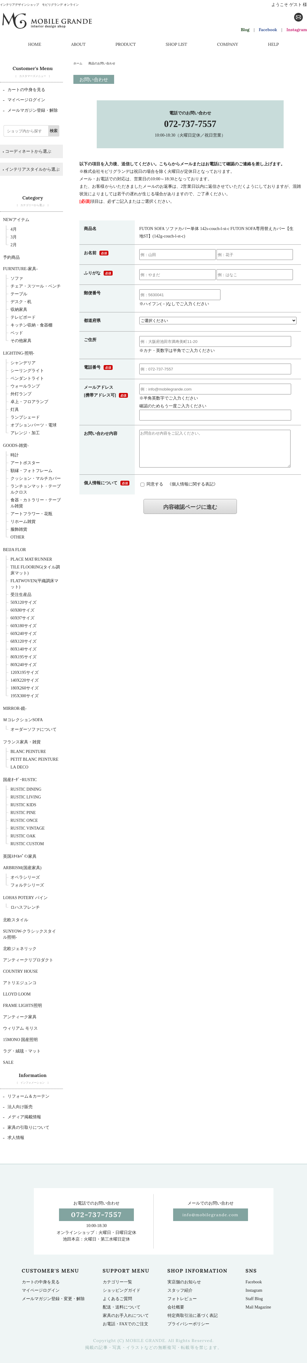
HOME (34, 44)
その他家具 (20, 340)
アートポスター (25, 463)
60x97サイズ (22, 618)
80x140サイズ (23, 649)
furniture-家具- (20, 269)
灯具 (14, 409)
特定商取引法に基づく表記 (192, 1315)
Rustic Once (24, 820)
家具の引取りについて (26, 1127)
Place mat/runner (31, 559)
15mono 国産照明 (20, 1039)
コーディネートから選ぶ (27, 151)
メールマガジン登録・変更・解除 (53, 1299)
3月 (13, 237)
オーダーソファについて (33, 729)
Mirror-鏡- (15, 708)
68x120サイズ (23, 641)
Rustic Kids (23, 805)
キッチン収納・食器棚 (31, 325)
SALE (8, 1062)
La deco (19, 767)
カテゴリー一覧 (117, 1282)
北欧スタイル (15, 920)
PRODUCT (125, 44)
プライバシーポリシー (188, 1324)
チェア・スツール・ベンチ (35, 286)
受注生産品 (20, 594)
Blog (245, 29)
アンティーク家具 (20, 1017)
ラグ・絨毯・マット (22, 1051)
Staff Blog (254, 1299)
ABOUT (78, 44)
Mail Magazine (258, 1307)
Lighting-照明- (18, 353)
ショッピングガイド (121, 1290)
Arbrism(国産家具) (22, 868)
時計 (14, 455)
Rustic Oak (23, 836)
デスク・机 (20, 301)
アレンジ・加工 (25, 433)
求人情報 (13, 1137)
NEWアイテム (16, 219)
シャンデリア (23, 363)
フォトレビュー (182, 1299)
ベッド (16, 333)
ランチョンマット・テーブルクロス (35, 489)
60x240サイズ (23, 633)
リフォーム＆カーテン (26, 1096)
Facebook (268, 29)
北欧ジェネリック (20, 948)
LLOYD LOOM (17, 994)
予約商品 (11, 257)
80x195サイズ (23, 657)
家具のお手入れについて (126, 1315)
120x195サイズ (24, 672)
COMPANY (227, 44)
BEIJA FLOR (14, 549)
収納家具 (18, 309)
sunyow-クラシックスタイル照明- (29, 934)
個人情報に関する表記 (193, 491)
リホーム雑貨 (23, 521)
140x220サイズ (24, 680)
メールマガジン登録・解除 (30, 110)
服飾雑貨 (18, 529)
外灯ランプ (20, 394)
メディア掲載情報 (22, 1117)
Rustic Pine (23, 812)
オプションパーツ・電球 (33, 425)
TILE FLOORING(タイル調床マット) (35, 570)
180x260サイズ (24, 688)
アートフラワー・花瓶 (31, 514)
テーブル (18, 294)
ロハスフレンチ (25, 907)
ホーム (77, 63)
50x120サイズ (23, 602)
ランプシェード (25, 417)
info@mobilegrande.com (210, 1214)
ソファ (16, 278)
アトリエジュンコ (20, 983)
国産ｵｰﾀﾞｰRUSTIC (20, 779)
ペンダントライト (27, 378)
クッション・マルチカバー (35, 478)
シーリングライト (27, 370)
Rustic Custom (27, 844)
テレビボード (23, 317)
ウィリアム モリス (20, 1028)
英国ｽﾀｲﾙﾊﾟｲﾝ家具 (20, 856)
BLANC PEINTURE (28, 751)
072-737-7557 (190, 124)
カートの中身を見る (24, 89)
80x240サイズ (23, 664)
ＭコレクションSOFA (23, 720)
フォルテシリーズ (27, 885)
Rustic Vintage (27, 828)
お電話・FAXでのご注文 (126, 1324)
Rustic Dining (25, 789)
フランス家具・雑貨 (22, 742)
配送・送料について (121, 1307)
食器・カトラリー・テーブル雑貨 (35, 503)
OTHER (17, 537)
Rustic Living (25, 797)
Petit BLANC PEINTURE (34, 759)
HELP (273, 44)
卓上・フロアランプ (29, 402)
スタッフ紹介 (180, 1290)
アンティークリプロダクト (28, 960)
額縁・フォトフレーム (31, 470)
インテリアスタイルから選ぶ (31, 169)
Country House (20, 971)
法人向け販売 (18, 1107)
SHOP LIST (176, 44)
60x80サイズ (22, 610)
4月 (13, 229)
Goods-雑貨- (16, 445)
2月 (13, 245)
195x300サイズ (24, 696)
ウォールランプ (25, 386)
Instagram (296, 29)
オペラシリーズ (25, 877)
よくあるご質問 (117, 1299)
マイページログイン (24, 100)
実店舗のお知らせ (184, 1282)
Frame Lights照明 (22, 1005)
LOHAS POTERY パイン (25, 897)
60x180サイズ (23, 626)
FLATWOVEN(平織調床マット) (34, 584)
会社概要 (175, 1307)
